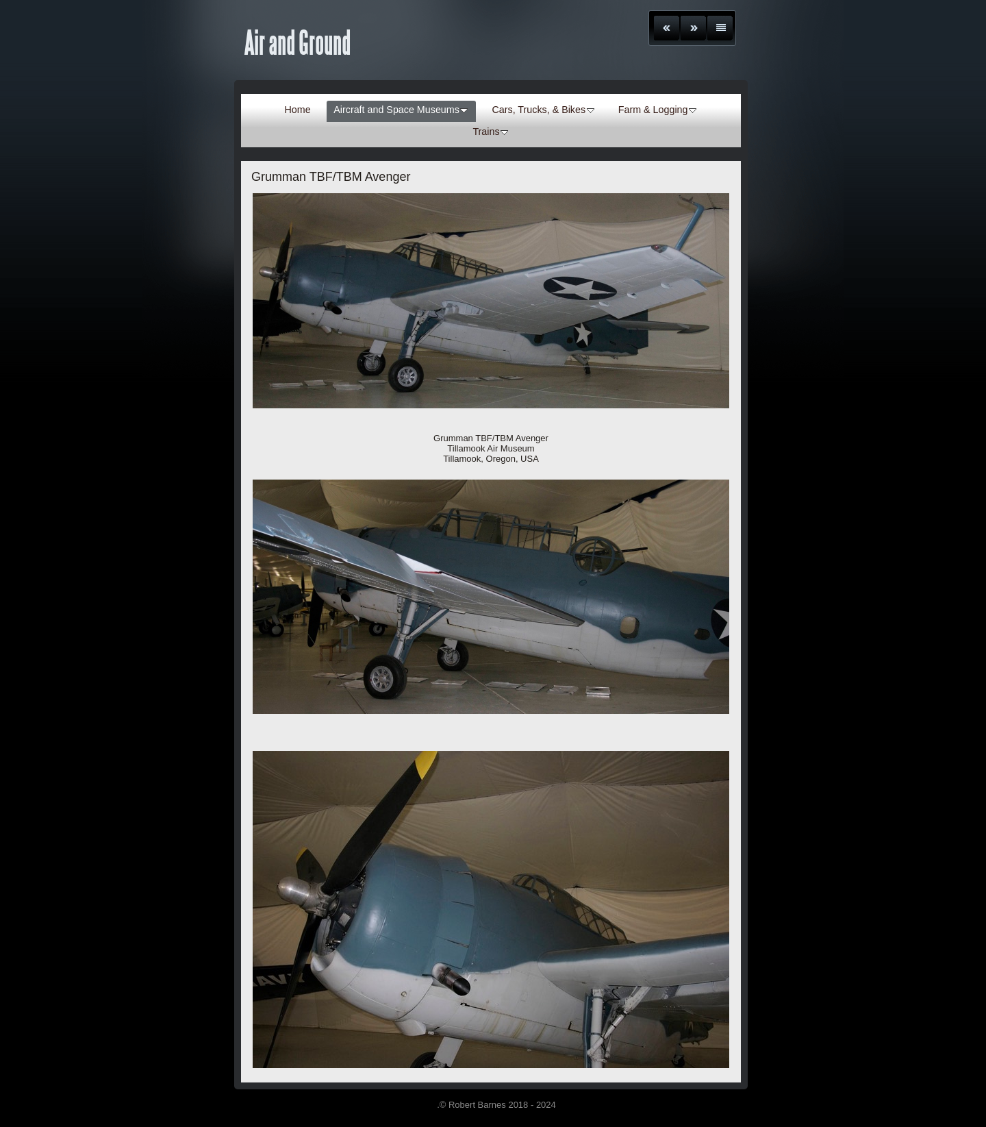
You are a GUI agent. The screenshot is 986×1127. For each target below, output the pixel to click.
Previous (666, 28)
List (720, 28)
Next (693, 28)
